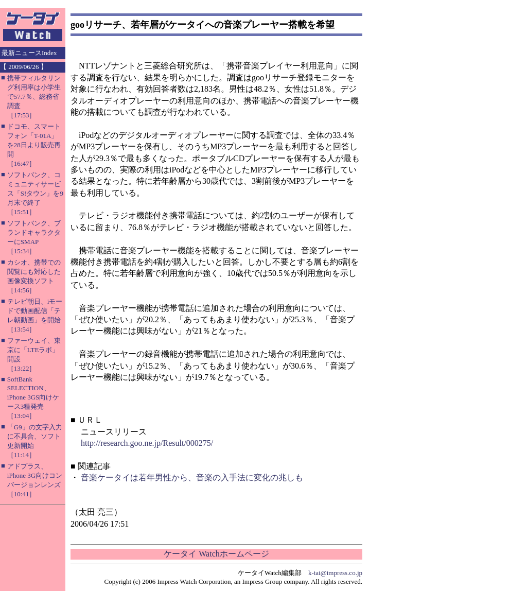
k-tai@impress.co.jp (335, 573)
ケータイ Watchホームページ (216, 553)
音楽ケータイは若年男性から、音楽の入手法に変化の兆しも (192, 477)
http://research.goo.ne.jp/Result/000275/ (147, 443)
